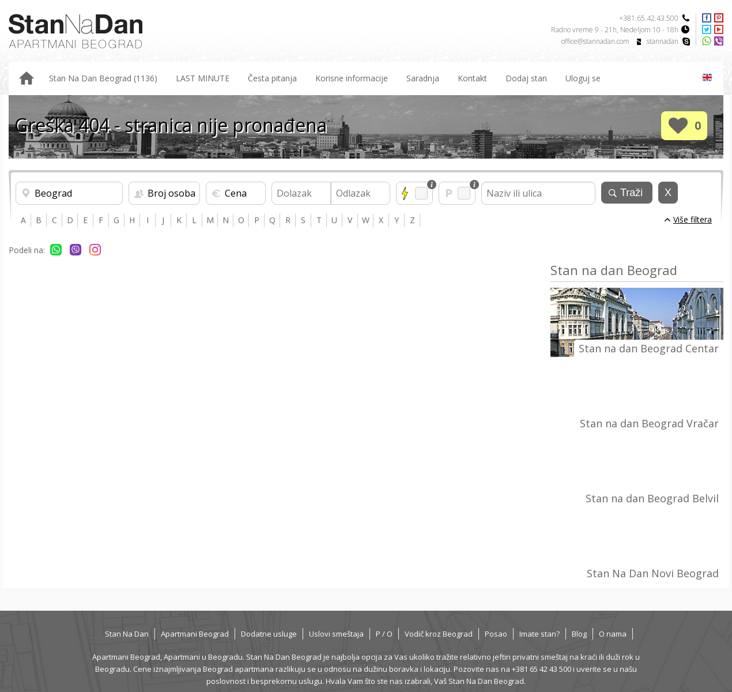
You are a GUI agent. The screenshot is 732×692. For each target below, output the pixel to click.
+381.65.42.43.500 (648, 18)
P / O (384, 634)
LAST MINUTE (202, 78)
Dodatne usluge (269, 634)
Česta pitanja (272, 78)
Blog (579, 634)
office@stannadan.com (595, 41)
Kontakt (472, 78)
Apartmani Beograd (195, 634)
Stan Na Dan (127, 634)
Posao (496, 634)
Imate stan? (539, 634)
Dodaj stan (526, 78)
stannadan (662, 41)
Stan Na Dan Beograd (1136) (103, 78)
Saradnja (422, 78)
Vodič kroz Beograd (439, 634)
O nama (613, 634)
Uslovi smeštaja (336, 634)
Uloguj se (583, 78)
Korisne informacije (351, 78)
